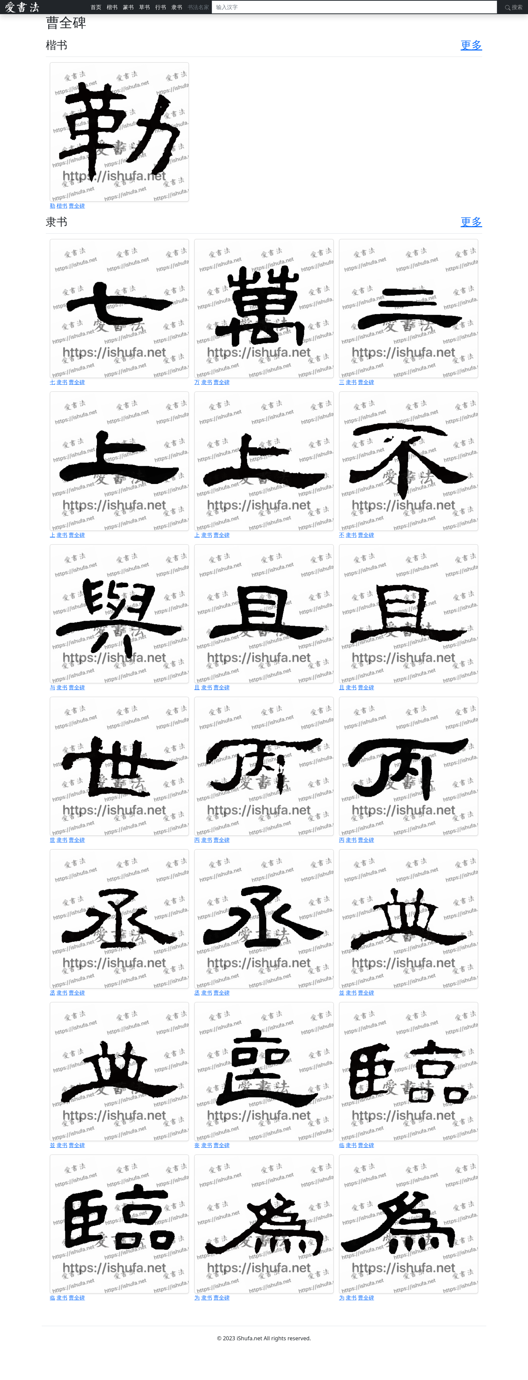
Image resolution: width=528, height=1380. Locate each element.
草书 (144, 7)
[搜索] (354, 7)
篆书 (128, 7)
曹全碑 (77, 205)
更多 (471, 44)
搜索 (514, 7)
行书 (160, 7)
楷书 (112, 7)
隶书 (176, 7)
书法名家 (198, 7)
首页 (96, 7)
